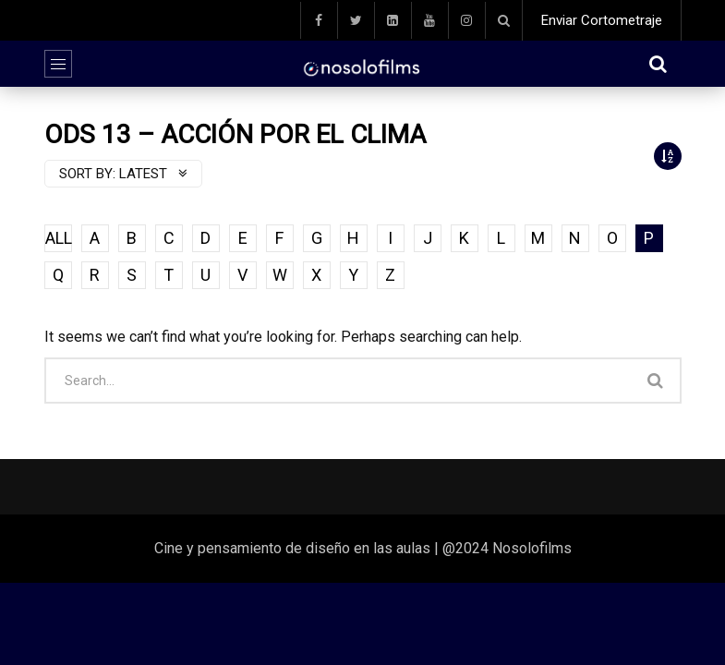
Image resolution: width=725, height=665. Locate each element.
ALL (58, 238)
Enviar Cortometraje (601, 20)
